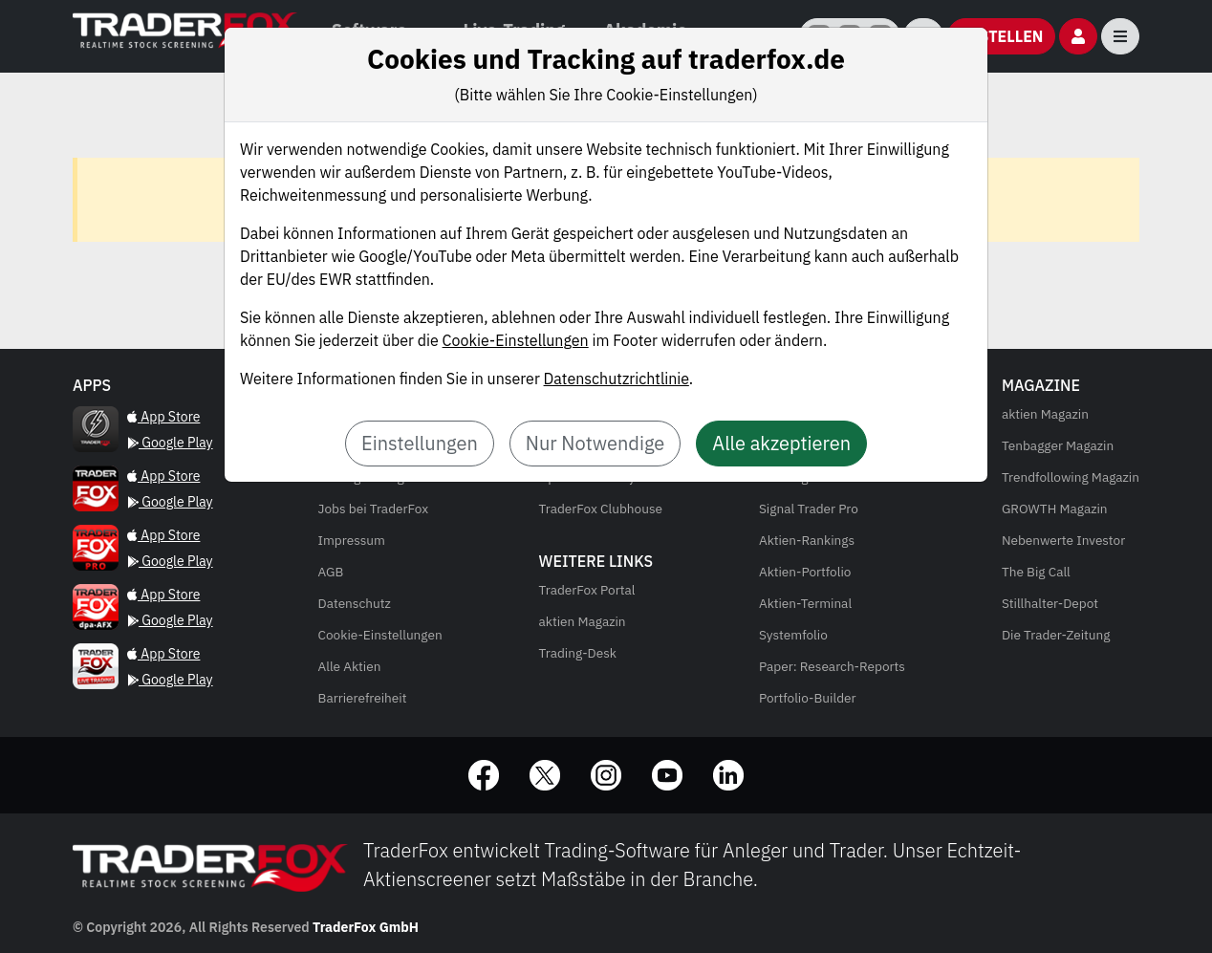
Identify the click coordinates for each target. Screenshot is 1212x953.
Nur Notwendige (595, 443)
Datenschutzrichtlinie (616, 378)
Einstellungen (419, 443)
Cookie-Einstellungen (516, 340)
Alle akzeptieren (781, 443)
